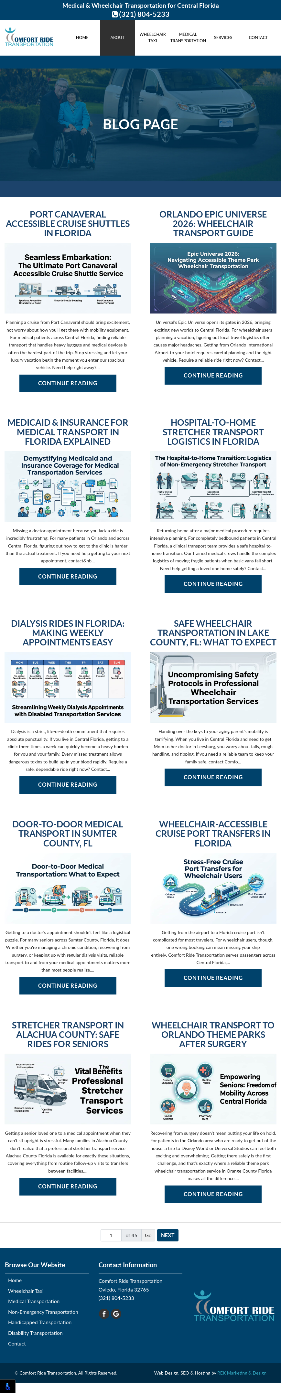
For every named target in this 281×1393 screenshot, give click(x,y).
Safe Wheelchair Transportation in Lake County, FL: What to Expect (213, 633)
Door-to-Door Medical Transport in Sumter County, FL (67, 834)
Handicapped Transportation (39, 1322)
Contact (258, 37)
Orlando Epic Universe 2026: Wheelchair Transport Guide (213, 224)
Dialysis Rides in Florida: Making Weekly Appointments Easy (67, 633)
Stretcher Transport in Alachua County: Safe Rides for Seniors (68, 1035)
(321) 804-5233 (140, 14)
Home (82, 37)
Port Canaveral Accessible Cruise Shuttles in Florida (68, 224)
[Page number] (111, 1235)
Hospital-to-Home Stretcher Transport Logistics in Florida (213, 432)
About (117, 37)
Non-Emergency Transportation (43, 1312)
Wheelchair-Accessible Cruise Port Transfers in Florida (213, 834)
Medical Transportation (188, 37)
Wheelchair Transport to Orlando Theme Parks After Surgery (213, 1035)
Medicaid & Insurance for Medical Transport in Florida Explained (67, 432)
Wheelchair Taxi (153, 37)
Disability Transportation (35, 1333)
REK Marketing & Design (241, 1373)
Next (168, 1235)
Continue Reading (67, 383)
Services (223, 37)
